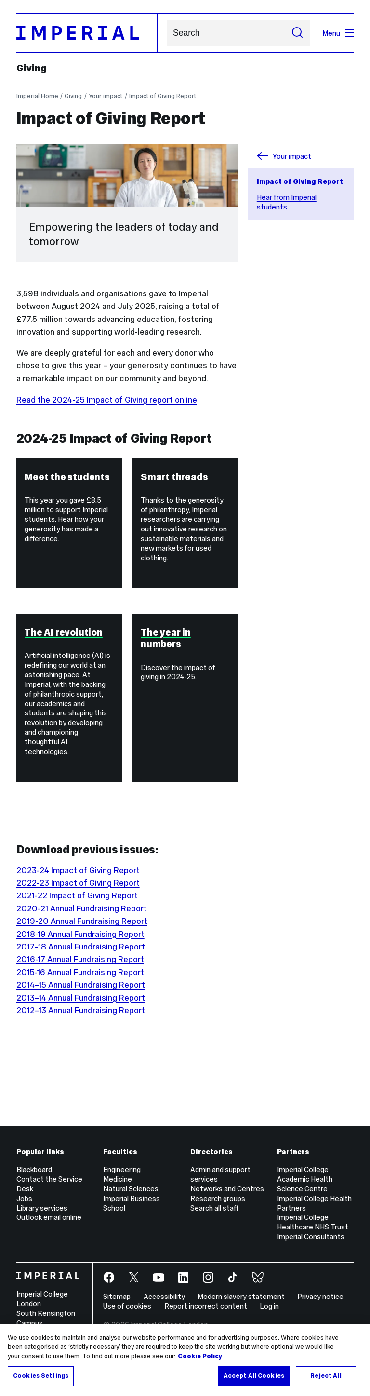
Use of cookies (127, 1306)
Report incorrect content (205, 1306)
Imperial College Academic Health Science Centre (304, 1179)
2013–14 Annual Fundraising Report (80, 997)
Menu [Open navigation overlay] (338, 33)
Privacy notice (320, 1296)
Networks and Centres (227, 1188)
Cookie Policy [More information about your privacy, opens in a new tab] (200, 1356)
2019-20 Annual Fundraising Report (81, 921)
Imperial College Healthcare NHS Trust (312, 1222)
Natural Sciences (131, 1188)
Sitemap (117, 1296)
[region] (185, 1360)
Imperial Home (37, 96)
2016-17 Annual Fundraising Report (80, 959)
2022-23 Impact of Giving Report (78, 883)
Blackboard (34, 1169)
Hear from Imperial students (287, 202)
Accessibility (164, 1296)
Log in (269, 1306)
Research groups (217, 1198)
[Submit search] (297, 33)
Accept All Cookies (254, 1376)
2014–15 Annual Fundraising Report (80, 984)
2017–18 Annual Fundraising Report (80, 946)
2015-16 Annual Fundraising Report (80, 972)
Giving (31, 68)
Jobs (24, 1198)
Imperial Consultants (310, 1236)
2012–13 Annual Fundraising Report (80, 1010)
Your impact (105, 96)
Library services (41, 1208)
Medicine (117, 1179)
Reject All (325, 1376)
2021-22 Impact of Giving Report (77, 895)
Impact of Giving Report (162, 96)
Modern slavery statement (241, 1296)
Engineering (122, 1169)
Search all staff (214, 1208)
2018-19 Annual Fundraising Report (80, 934)
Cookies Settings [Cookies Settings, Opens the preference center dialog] (40, 1376)
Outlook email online (48, 1217)
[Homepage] (87, 33)
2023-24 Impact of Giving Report (78, 870)
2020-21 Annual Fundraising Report (81, 908)
